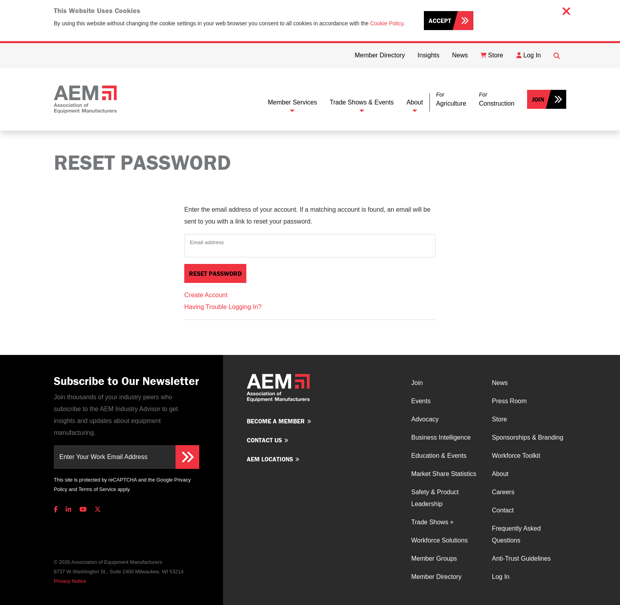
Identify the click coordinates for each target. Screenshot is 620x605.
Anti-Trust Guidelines (521, 558)
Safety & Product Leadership (435, 498)
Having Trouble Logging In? (223, 306)
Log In (500, 576)
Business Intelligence (441, 437)
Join (538, 99)
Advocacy (425, 419)
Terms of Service (97, 489)
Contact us (264, 440)
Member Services (292, 102)
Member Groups (434, 558)
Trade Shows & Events (362, 102)
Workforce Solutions (439, 540)
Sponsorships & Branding (527, 437)
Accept (440, 21)
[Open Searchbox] (556, 55)
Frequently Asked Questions (516, 534)
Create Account (205, 295)
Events (421, 401)
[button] (451, 99)
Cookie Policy (386, 23)
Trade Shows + (432, 522)
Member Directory (436, 576)
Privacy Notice (70, 581)
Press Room (509, 401)
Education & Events (439, 455)
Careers (503, 492)
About (414, 102)
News (500, 382)
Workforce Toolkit (516, 455)
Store (499, 419)
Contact (503, 510)
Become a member (276, 421)
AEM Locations (270, 459)
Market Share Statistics (443, 473)
